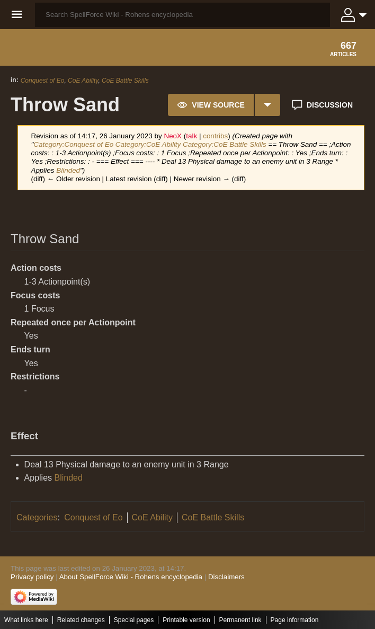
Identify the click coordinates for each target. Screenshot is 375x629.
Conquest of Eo (43, 80)
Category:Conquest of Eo (73, 144)
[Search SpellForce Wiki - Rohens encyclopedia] (182, 15)
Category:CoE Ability (148, 144)
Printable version (186, 620)
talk (191, 136)
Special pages (134, 620)
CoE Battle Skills (125, 80)
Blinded (68, 170)
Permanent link (240, 620)
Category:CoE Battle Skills (224, 144)
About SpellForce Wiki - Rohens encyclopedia (130, 577)
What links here (26, 620)
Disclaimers (226, 577)
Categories (36, 517)
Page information (295, 620)
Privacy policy (32, 577)
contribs (215, 136)
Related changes (81, 620)
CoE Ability (83, 80)
